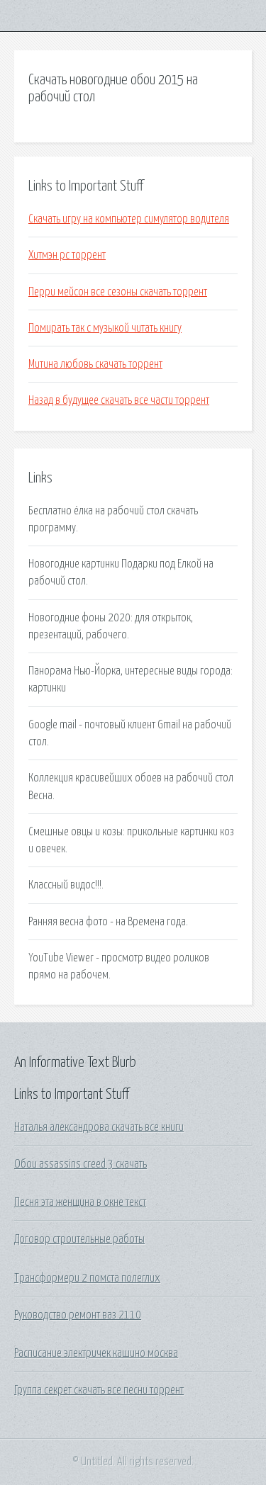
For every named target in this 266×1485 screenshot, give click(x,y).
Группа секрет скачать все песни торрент (99, 1390)
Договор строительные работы (79, 1239)
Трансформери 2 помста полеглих (87, 1278)
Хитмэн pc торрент (67, 255)
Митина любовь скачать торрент (95, 364)
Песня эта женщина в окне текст (80, 1202)
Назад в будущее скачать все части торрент (118, 400)
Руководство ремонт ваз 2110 (77, 1315)
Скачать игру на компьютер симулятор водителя (128, 219)
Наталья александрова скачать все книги (99, 1127)
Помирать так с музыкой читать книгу (105, 328)
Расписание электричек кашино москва (96, 1353)
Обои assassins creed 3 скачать (80, 1164)
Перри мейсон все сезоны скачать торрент (117, 292)
